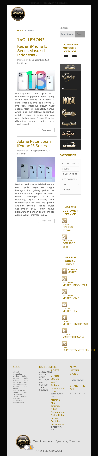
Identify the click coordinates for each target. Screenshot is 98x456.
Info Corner (69, 179)
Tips (70, 184)
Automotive (70, 163)
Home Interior (70, 175)
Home (20, 31)
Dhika (24, 63)
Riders (70, 169)
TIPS (41, 387)
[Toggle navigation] (83, 13)
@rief (23, 154)
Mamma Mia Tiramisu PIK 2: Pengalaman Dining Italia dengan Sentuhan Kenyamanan (58, 412)
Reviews (70, 189)
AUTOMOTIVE (45, 372)
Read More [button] (46, 130)
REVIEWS (43, 390)
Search (80, 34)
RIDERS (42, 375)
